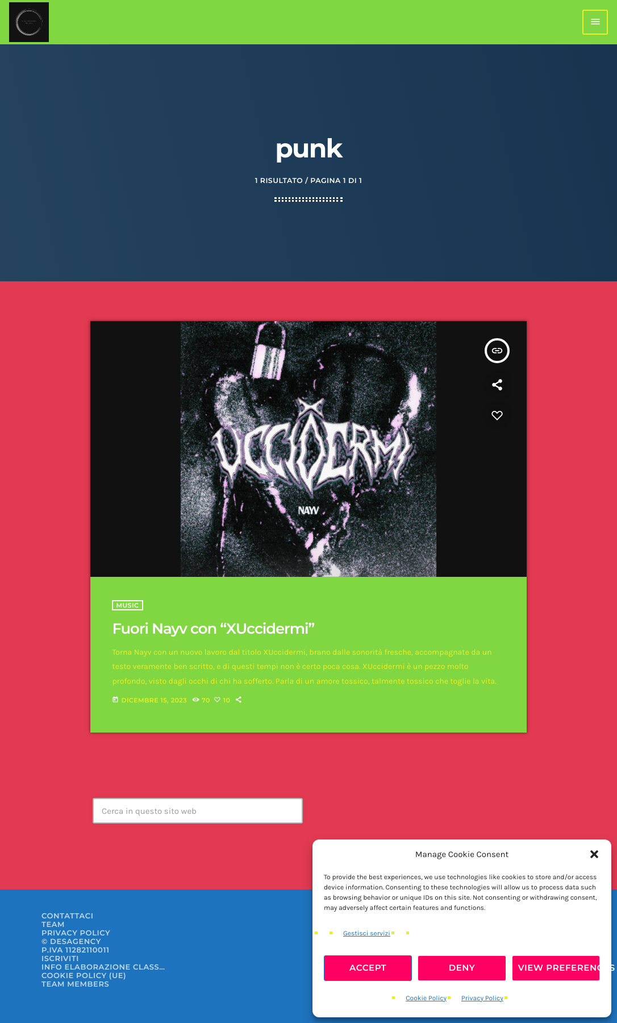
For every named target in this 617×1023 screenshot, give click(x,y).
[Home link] (29, 22)
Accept (367, 967)
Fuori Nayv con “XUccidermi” (213, 628)
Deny (462, 967)
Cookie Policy (426, 999)
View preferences (559, 967)
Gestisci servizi (366, 934)
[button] (594, 854)
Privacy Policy (482, 999)
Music (127, 605)
